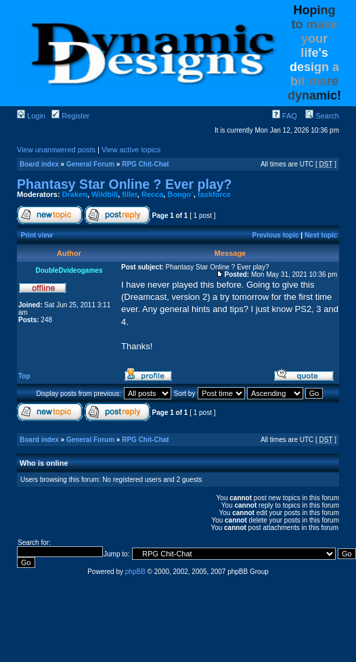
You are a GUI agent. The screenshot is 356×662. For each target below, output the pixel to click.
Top (24, 376)
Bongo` (180, 194)
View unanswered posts (56, 150)
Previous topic (275, 235)
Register (70, 116)
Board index (39, 164)
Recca (152, 194)
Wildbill (104, 194)
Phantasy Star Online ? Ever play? (124, 184)
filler (129, 194)
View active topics (131, 150)
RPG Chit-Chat (145, 164)
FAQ (284, 116)
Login (31, 116)
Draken (74, 194)
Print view (37, 235)
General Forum (90, 164)
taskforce (214, 194)
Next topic (321, 235)
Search (322, 116)
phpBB (135, 571)
